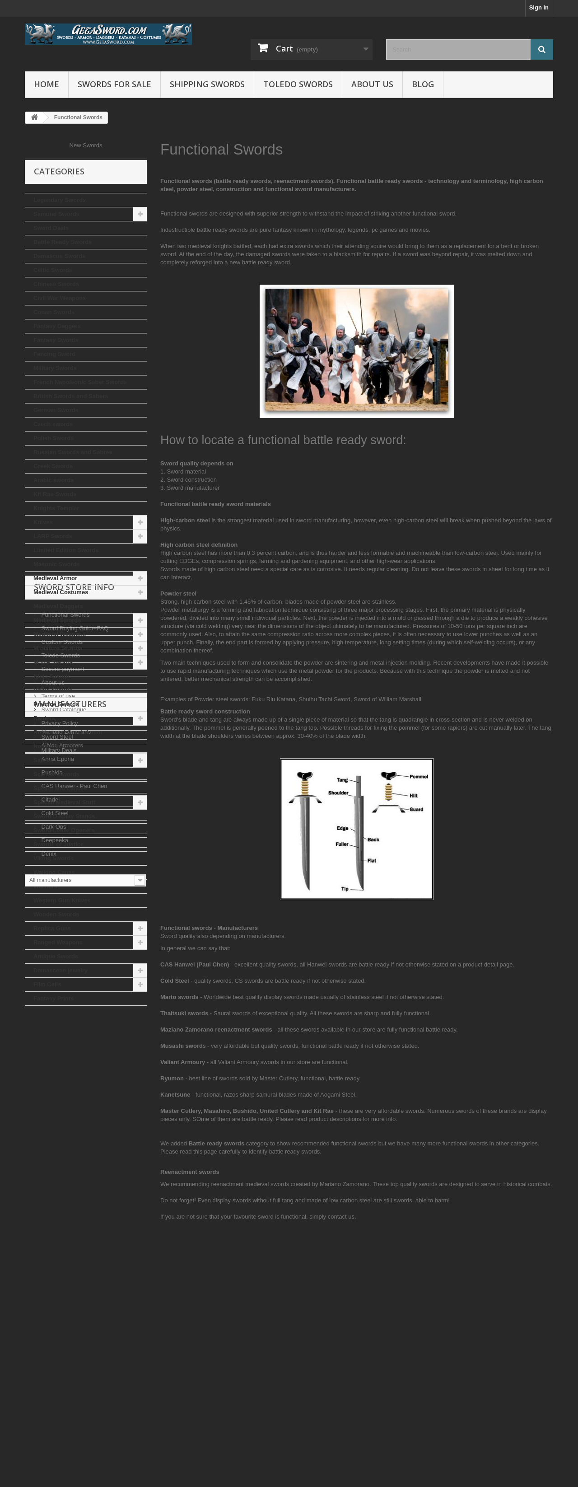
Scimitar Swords (56, 774)
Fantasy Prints (53, 998)
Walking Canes (54, 872)
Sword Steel (56, 1179)
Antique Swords (55, 956)
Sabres (43, 760)
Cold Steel (54, 1332)
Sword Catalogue (63, 1152)
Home (46, 84)
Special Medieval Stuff (64, 802)
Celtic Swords (52, 270)
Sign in (539, 7)
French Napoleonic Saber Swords (80, 382)
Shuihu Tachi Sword (324, 699)
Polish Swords (53, 438)
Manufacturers (70, 1226)
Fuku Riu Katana (273, 699)
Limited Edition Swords (65, 550)
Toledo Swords (298, 84)
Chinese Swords (56, 284)
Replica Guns (52, 928)
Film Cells (47, 984)
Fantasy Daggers (57, 326)
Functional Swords (65, 1057)
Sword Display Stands (64, 816)
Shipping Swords (207, 84)
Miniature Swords (57, 648)
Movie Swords (53, 662)
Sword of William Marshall (387, 699)
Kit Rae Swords (54, 494)
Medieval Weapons (59, 634)
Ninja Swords (51, 676)
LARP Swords (52, 536)
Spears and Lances (60, 788)
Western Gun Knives (62, 900)
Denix (48, 1373)
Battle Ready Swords (62, 242)
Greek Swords (53, 466)
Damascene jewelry (60, 970)
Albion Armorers (61, 1264)
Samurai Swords (56, 214)
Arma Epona (57, 1278)
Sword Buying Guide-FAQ (74, 1070)
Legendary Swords (59, 200)
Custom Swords (61, 1084)
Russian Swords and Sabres (72, 452)
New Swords (86, 145)
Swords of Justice (58, 844)
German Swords (56, 410)
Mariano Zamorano (65, 1251)
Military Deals (58, 1192)
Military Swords (55, 368)
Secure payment (62, 1111)
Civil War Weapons (59, 298)
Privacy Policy (59, 1165)
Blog (423, 84)
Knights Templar (56, 508)
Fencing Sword (54, 354)
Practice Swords (56, 704)
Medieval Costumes (60, 592)
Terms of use (57, 1138)
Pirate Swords (53, 690)
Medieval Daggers (58, 606)
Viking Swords (53, 858)
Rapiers (44, 718)
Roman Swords (54, 746)
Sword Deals (51, 228)
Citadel (50, 1318)
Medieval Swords (57, 620)
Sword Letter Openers (64, 830)
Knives (43, 522)
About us (372, 84)
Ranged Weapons (58, 942)
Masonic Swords (56, 564)
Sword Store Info (74, 1032)
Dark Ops (53, 1345)
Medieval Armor (55, 578)
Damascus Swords (59, 256)
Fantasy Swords (56, 340)
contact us (341, 1216)
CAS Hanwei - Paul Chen (73, 1305)
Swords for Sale (114, 84)
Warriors (45, 886)
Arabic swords (53, 480)
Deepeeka (54, 1359)
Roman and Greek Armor (68, 732)
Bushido (51, 1291)
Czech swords (53, 424)
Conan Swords (54, 312)
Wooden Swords (56, 914)
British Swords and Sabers (70, 396)
